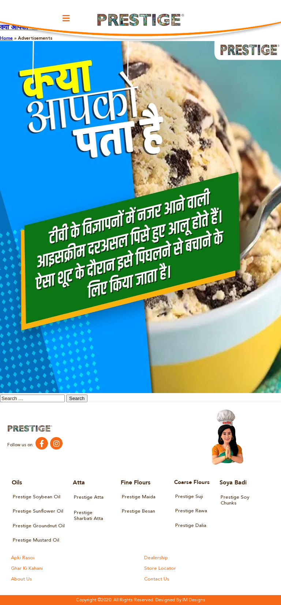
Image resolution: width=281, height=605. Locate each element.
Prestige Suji (189, 496)
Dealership (156, 558)
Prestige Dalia (190, 525)
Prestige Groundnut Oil (38, 525)
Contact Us (156, 579)
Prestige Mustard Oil (36, 540)
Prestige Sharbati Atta (88, 515)
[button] (66, 18)
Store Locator (159, 568)
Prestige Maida (139, 497)
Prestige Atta (89, 497)
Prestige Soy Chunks (235, 500)
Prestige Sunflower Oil (38, 511)
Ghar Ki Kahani (27, 568)
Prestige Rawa (191, 511)
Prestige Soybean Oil (36, 497)
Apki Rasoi (22, 558)
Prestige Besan (138, 511)
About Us (21, 579)
